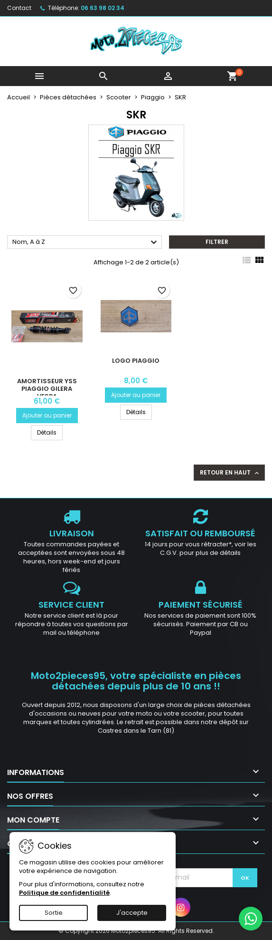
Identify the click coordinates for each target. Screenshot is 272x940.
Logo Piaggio (135, 360)
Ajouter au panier (47, 415)
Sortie (54, 912)
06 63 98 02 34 (102, 8)
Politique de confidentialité (64, 892)
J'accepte (132, 912)
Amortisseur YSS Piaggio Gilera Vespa (47, 389)
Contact (19, 8)
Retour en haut (230, 472)
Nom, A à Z (85, 242)
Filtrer (217, 242)
